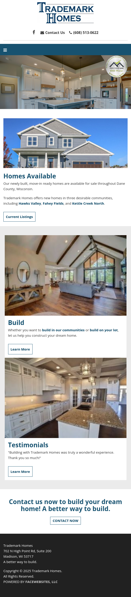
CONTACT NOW (65, 520)
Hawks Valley (30, 203)
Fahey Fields (53, 203)
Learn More (20, 349)
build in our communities (63, 330)
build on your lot (104, 330)
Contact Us (52, 32)
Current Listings (19, 216)
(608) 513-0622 (85, 32)
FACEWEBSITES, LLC (41, 581)
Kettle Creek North (88, 203)
